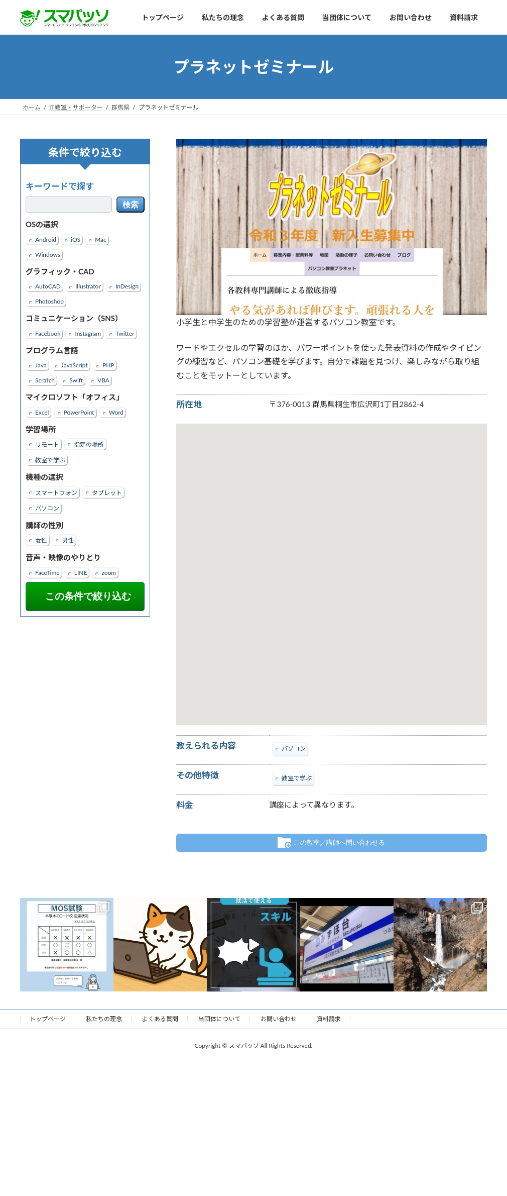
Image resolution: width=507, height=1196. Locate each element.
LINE (80, 572)
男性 (68, 540)
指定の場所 (89, 444)
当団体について (219, 1019)
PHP (108, 365)
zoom (108, 572)
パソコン (47, 508)
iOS (75, 239)
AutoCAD (48, 286)
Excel (42, 412)
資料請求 (329, 1019)
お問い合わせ (279, 1019)
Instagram (88, 333)
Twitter (124, 333)
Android (45, 239)
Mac (100, 239)
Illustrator (88, 286)
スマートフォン (56, 492)
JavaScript (74, 365)
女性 (41, 540)
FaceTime (47, 572)
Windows (47, 254)
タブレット (107, 492)
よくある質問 (160, 1019)
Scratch (45, 380)
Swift (76, 380)
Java (41, 365)
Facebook (47, 333)
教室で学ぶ (50, 460)
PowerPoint (79, 412)
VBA (103, 380)
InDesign (127, 286)
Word (116, 412)
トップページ (48, 1019)
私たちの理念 (104, 1019)
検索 (130, 205)
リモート (47, 444)
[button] (331, 565)
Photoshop (49, 301)
